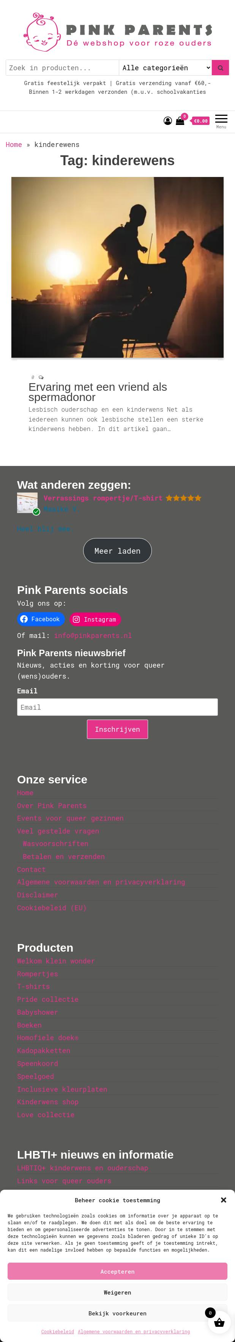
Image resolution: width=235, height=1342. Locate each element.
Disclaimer (37, 894)
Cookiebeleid (57, 1331)
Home (14, 144)
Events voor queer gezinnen (70, 818)
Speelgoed (35, 1076)
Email (27, 690)
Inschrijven (117, 729)
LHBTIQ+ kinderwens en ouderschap (82, 1167)
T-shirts (33, 986)
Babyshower (37, 1012)
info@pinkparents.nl (93, 635)
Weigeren (117, 1292)
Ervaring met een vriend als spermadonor (97, 391)
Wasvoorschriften (55, 843)
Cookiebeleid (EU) (52, 907)
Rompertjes (37, 973)
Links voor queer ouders (64, 1180)
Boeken (29, 1024)
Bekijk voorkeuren (117, 1313)
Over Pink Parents (52, 805)
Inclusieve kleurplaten (62, 1089)
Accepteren (117, 1271)
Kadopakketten (43, 1050)
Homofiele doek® (48, 1037)
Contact (31, 869)
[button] (223, 1200)
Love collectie (45, 1114)
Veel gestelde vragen (58, 830)
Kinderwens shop (48, 1101)
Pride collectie (48, 999)
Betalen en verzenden (64, 856)
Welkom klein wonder (56, 960)
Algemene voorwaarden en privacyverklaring (134, 1331)
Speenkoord (37, 1063)
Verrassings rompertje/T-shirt (103, 497)
